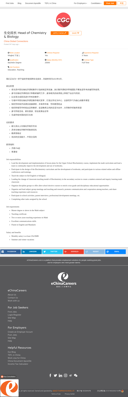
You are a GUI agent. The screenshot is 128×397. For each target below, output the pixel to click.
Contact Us (13, 298)
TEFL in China (50, 3)
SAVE (75, 33)
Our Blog (12, 352)
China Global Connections (16, 41)
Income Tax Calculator (18, 364)
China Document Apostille (19, 361)
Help (10, 321)
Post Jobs (12, 335)
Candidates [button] (96, 3)
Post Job (110, 3)
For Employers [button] (80, 3)
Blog (19, 3)
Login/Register (14, 315)
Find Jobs (10, 3)
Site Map (12, 318)
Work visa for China (17, 358)
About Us (12, 295)
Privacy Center (70, 394)
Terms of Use (56, 394)
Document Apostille (33, 3)
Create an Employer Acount (20, 332)
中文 (122, 3)
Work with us (14, 301)
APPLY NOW (59, 33)
